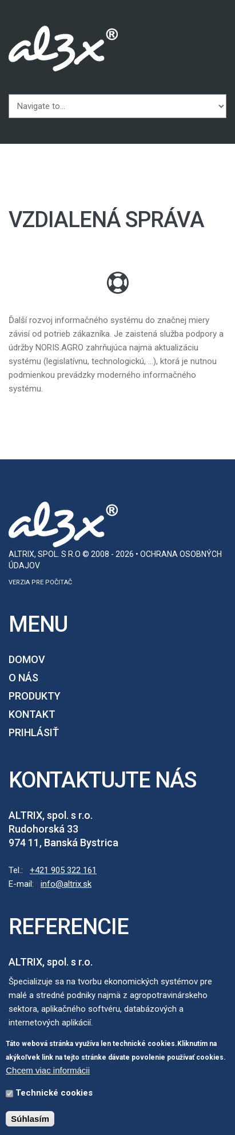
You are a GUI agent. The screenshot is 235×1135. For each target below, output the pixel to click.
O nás (23, 678)
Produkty (35, 696)
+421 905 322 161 (63, 870)
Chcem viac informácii (48, 1070)
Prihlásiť (34, 732)
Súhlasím (30, 1119)
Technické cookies (54, 1093)
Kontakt (32, 714)
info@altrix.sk (66, 884)
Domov (27, 659)
